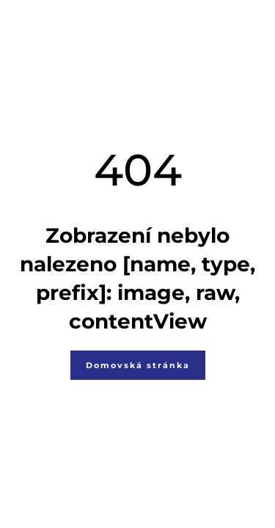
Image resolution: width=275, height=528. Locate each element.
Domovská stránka (138, 365)
